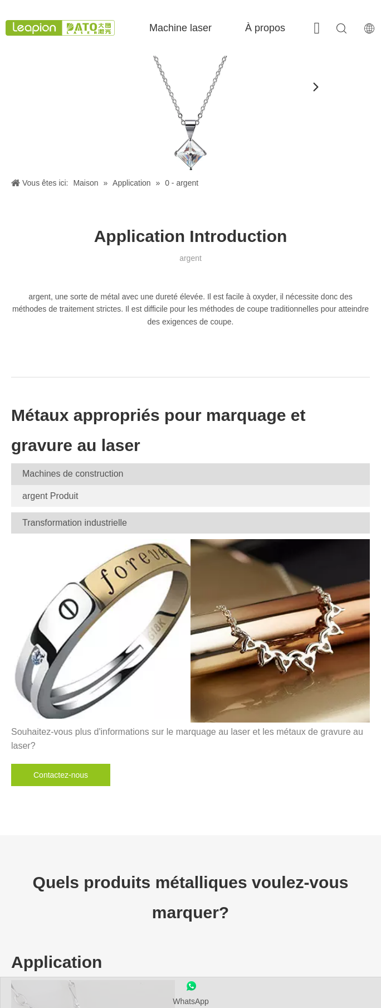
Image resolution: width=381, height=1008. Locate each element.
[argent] (190, 115)
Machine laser (180, 27)
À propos (265, 27)
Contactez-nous (60, 774)
